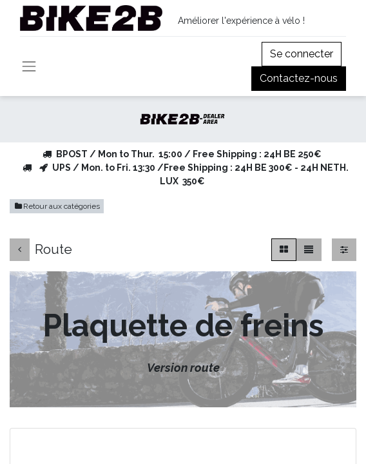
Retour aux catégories (57, 206)
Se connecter (301, 54)
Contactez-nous (299, 78)
